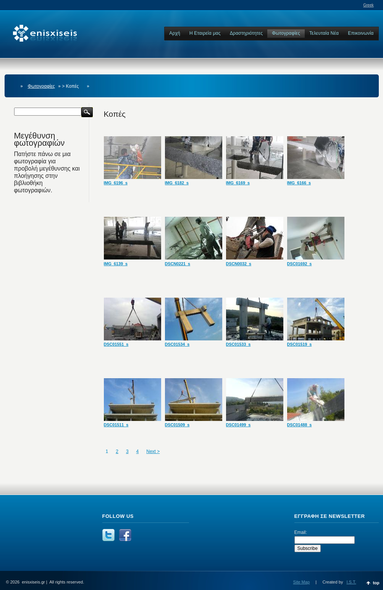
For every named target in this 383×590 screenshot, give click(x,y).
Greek (368, 5)
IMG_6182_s (177, 183)
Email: (300, 532)
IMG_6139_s (116, 263)
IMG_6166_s (299, 183)
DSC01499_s (238, 424)
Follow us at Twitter (108, 535)
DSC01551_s (116, 344)
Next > (153, 451)
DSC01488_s (299, 424)
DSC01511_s (116, 424)
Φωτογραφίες (41, 86)
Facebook (125, 535)
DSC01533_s (238, 344)
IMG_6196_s (116, 183)
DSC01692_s (299, 263)
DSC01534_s (177, 344)
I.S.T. (351, 582)
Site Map (301, 582)
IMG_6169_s (238, 183)
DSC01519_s (299, 344)
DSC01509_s (177, 424)
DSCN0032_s (239, 263)
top (376, 582)
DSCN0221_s (178, 263)
